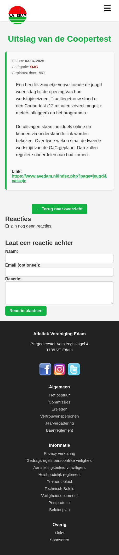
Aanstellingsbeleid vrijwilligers (59, 467)
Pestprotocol (59, 502)
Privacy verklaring (59, 453)
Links (59, 533)
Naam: (11, 251)
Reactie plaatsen (25, 310)
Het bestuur (59, 395)
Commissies (59, 402)
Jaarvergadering (59, 423)
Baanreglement (59, 430)
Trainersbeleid (59, 481)
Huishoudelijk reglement (59, 474)
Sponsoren (59, 540)
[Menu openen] (107, 8)
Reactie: (13, 279)
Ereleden (59, 409)
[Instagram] (60, 374)
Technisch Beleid (60, 488)
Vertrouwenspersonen (59, 416)
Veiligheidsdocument (59, 495)
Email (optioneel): (22, 265)
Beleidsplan (59, 509)
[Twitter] (73, 374)
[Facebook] (46, 374)
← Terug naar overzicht (59, 209)
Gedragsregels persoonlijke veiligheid (59, 460)
